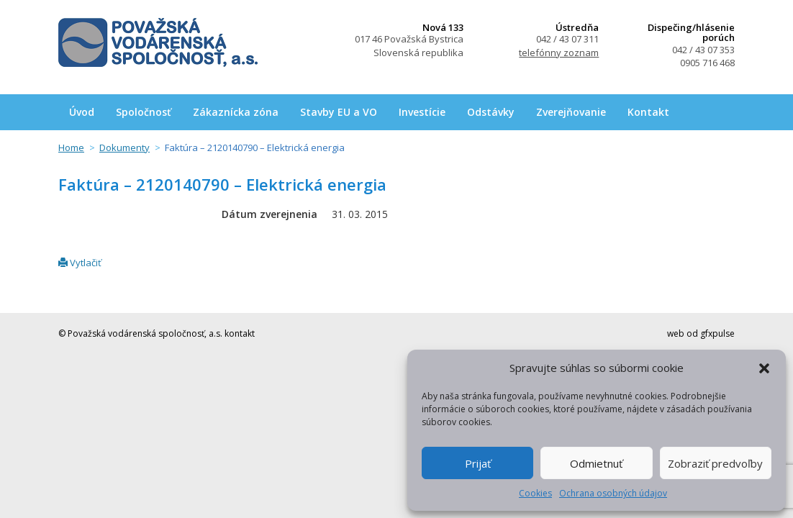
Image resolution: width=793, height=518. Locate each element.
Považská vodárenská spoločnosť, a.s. (158, 42)
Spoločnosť (143, 112)
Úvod (81, 112)
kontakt (240, 333)
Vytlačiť (79, 262)
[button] (764, 368)
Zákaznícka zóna (235, 112)
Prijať (478, 463)
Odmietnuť (596, 463)
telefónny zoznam (559, 52)
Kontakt (648, 112)
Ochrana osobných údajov (613, 493)
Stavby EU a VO (338, 112)
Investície (422, 112)
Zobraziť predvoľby (715, 463)
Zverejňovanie (571, 112)
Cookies (535, 493)
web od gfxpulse (701, 333)
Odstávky (491, 112)
